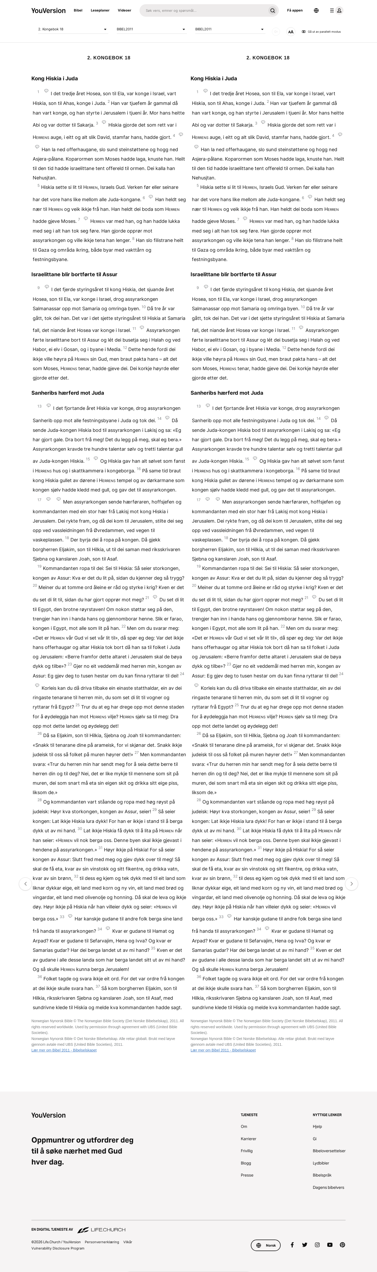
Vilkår (127, 1242)
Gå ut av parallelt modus (321, 32)
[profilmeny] (336, 10)
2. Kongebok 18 (73, 29)
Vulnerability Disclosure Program (57, 1248)
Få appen (295, 10)
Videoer (124, 10)
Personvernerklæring (102, 1242)
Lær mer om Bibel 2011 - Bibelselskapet (64, 1050)
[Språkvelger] (316, 10)
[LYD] (276, 31)
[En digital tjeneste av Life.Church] (188, 1227)
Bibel (78, 10)
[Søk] (203, 10)
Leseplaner (100, 10)
